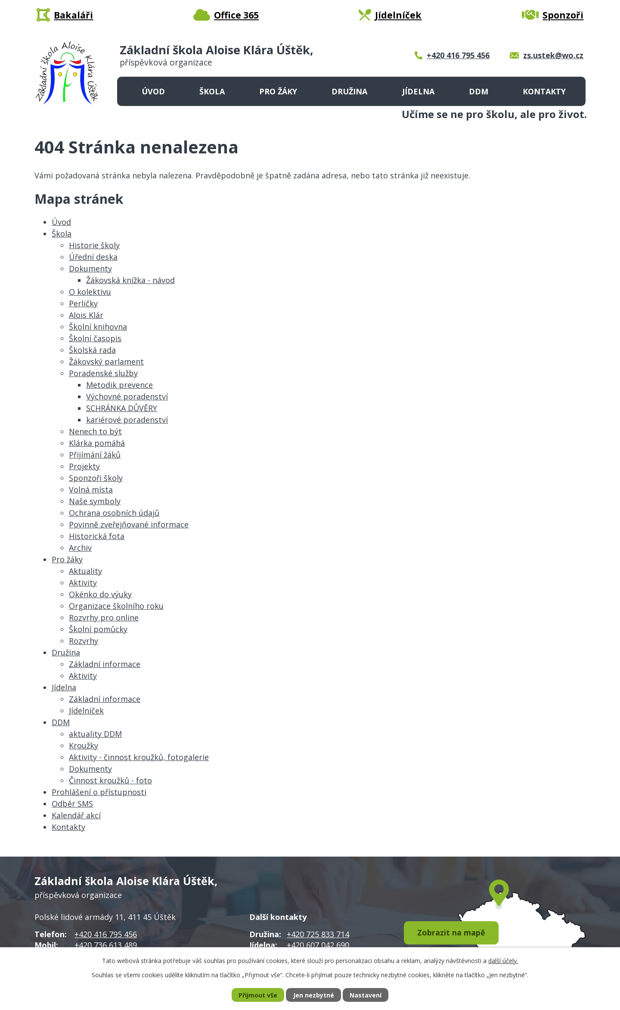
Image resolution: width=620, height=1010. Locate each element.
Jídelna (418, 91)
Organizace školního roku (116, 606)
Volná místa (91, 489)
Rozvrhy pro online (104, 617)
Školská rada (92, 350)
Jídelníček (86, 710)
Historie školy (94, 245)
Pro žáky (278, 91)
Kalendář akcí (76, 815)
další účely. (503, 961)
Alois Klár (86, 315)
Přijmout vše (258, 995)
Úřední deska (93, 257)
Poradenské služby (103, 373)
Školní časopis (95, 338)
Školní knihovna (98, 326)
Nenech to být (95, 431)
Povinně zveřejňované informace (129, 524)
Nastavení (365, 995)
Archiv (80, 547)
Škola (212, 91)
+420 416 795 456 (105, 934)
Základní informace (104, 664)
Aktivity (83, 582)
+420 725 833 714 (318, 934)
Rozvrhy (83, 641)
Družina (349, 91)
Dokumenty (90, 268)
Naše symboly (95, 501)
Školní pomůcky (98, 629)
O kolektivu (90, 292)
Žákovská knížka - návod (130, 280)
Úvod (153, 91)
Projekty (84, 466)
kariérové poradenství (127, 420)
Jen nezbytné (313, 995)
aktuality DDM (95, 734)
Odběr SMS (72, 803)
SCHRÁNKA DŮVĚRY (121, 408)
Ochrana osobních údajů (114, 513)
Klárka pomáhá (97, 443)
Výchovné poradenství (127, 396)
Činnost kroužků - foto (110, 780)
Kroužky (83, 745)
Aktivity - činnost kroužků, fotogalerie (139, 757)
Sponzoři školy (96, 478)
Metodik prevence (119, 385)
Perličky (83, 303)
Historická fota (96, 536)
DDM (478, 91)
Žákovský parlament (106, 361)
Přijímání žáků (95, 454)
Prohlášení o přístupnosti (99, 792)
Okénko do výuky (100, 594)
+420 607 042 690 (318, 945)
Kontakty (544, 91)
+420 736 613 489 (105, 945)
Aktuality (85, 571)
